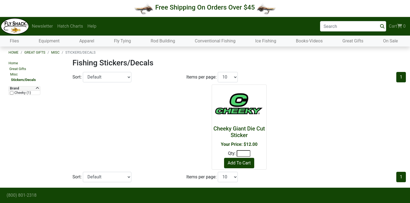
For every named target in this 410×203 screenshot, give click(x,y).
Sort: (77, 77)
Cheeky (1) (22, 93)
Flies (14, 41)
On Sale (390, 41)
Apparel (86, 41)
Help (92, 26)
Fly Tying (122, 41)
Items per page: (201, 77)
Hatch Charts (70, 26)
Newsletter (42, 26)
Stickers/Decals (23, 80)
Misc (55, 52)
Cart (397, 26)
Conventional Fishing (215, 41)
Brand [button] (14, 88)
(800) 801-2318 (21, 195)
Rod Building (163, 41)
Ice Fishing (265, 41)
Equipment (49, 41)
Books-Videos (309, 41)
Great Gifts (353, 41)
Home (13, 52)
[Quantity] (243, 153)
